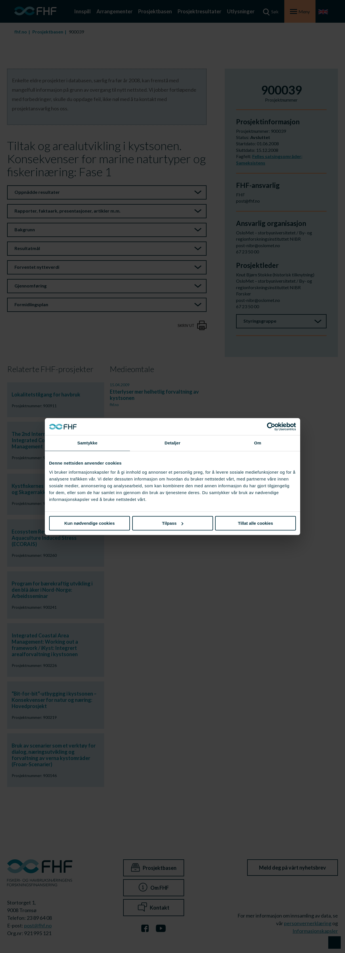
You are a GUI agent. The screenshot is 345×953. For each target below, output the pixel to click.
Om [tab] (257, 442)
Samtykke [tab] (87, 442)
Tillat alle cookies (255, 523)
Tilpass (172, 523)
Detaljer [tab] (172, 442)
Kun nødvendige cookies (89, 523)
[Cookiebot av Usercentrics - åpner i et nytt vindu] (271, 426)
